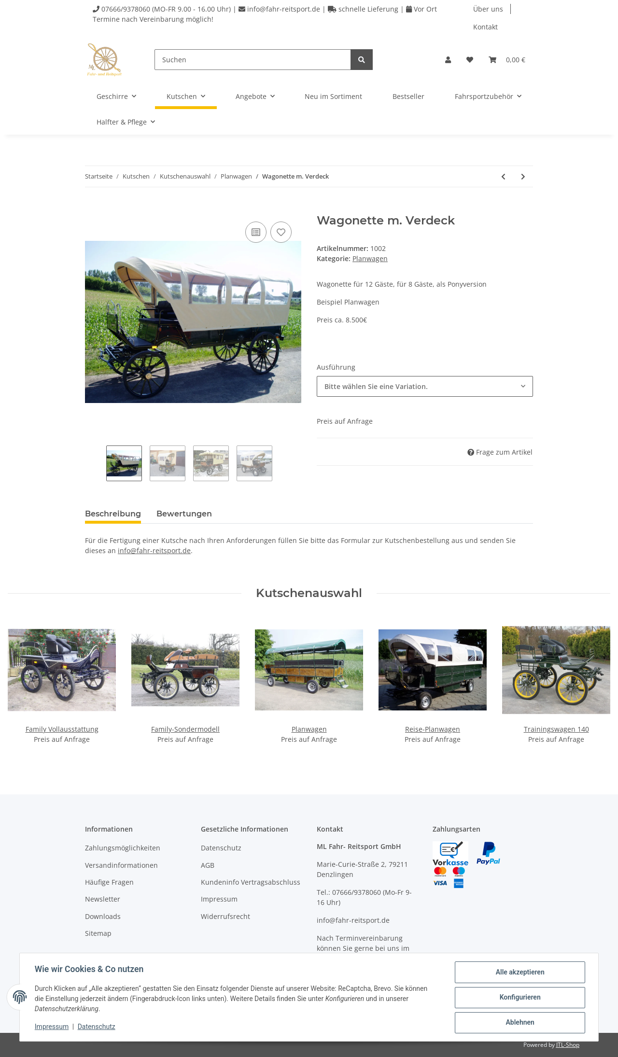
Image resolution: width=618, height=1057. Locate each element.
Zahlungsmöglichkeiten (122, 847)
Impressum (219, 899)
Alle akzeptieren (519, 972)
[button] (448, 59)
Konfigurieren (519, 997)
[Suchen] (252, 59)
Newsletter (102, 899)
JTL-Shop (567, 1045)
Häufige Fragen (109, 882)
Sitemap (98, 933)
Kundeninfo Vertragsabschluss (250, 882)
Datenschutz (221, 847)
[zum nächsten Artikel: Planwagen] (523, 176)
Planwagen (370, 258)
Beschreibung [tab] (113, 513)
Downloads (103, 916)
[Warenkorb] (507, 59)
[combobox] (425, 386)
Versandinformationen (121, 865)
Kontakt (485, 26)
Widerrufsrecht (225, 916)
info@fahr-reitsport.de (154, 550)
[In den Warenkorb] (92, 208)
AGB (207, 865)
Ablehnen (519, 1023)
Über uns (488, 9)
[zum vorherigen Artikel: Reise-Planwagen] (503, 176)
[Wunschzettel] (470, 59)
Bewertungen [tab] (184, 513)
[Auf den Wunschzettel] (281, 232)
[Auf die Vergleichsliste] (256, 232)
